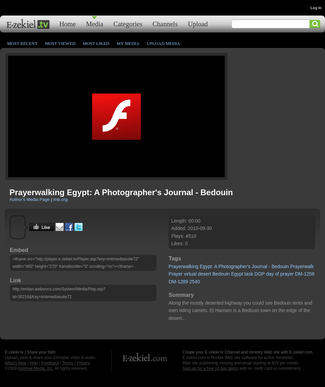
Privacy (83, 363)
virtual (190, 274)
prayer (287, 274)
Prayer (175, 274)
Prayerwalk (301, 266)
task (248, 274)
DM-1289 (178, 281)
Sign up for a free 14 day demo (210, 368)
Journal (259, 266)
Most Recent (22, 43)
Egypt (237, 274)
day (270, 274)
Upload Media (163, 43)
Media (94, 23)
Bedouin (280, 266)
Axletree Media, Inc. (35, 368)
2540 (195, 281)
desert (204, 274)
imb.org (60, 199)
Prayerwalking (183, 266)
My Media (128, 43)
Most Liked (96, 43)
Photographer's (234, 266)
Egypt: (206, 266)
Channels (165, 23)
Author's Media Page (29, 199)
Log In (316, 8)
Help (33, 363)
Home (67, 23)
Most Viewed (60, 43)
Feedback (50, 363)
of (277, 274)
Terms (67, 363)
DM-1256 (305, 274)
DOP (260, 274)
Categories (128, 23)
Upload (198, 23)
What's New (15, 363)
